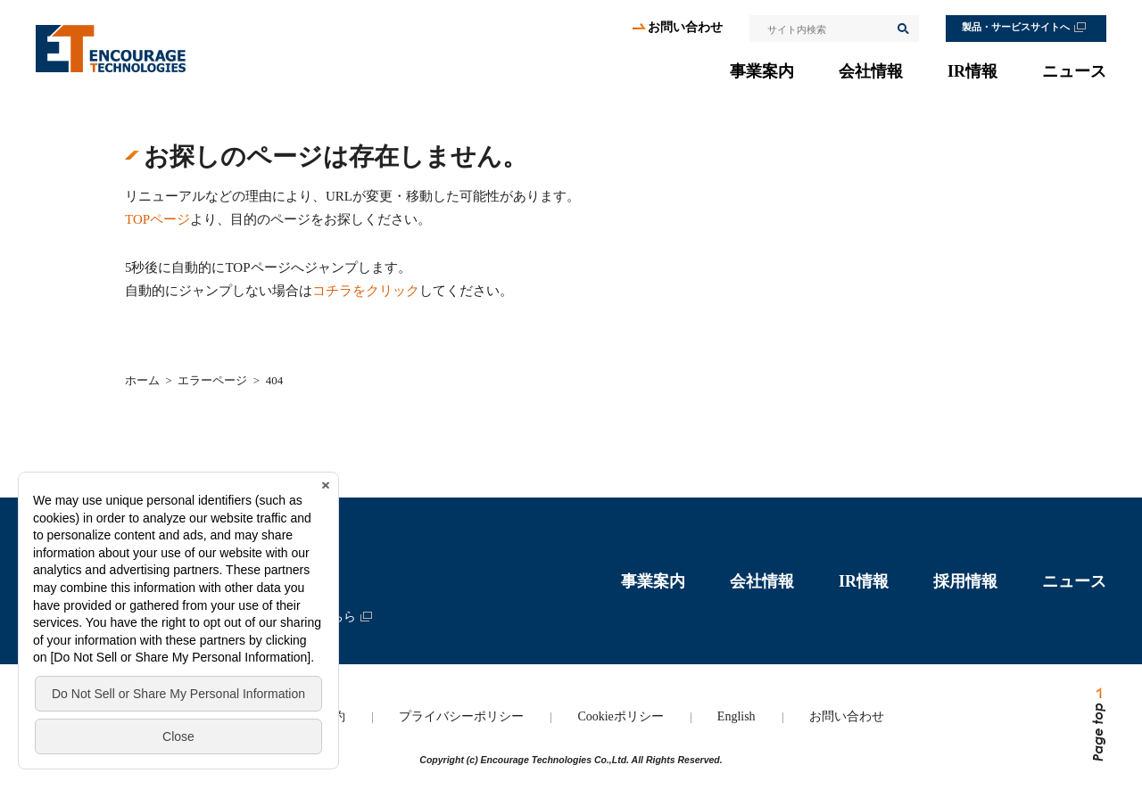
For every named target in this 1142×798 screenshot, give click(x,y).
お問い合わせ (685, 27)
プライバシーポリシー (461, 716)
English (736, 716)
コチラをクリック (365, 291)
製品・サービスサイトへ (1016, 27)
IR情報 (972, 71)
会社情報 (871, 71)
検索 (902, 28)
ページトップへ (1097, 724)
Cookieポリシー (620, 716)
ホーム (142, 380)
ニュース (1074, 71)
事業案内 (762, 71)
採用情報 (965, 581)
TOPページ (157, 219)
